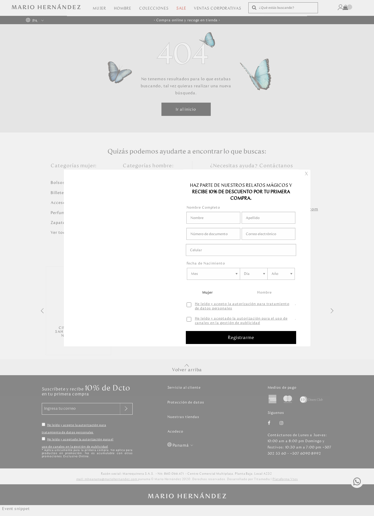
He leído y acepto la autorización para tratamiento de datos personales (242, 306)
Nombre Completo (203, 207)
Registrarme (241, 337)
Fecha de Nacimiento (206, 263)
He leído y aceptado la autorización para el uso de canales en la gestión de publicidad (241, 320)
